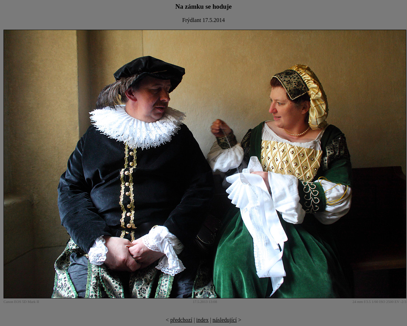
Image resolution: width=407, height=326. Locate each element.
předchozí (181, 320)
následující (225, 320)
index (202, 320)
